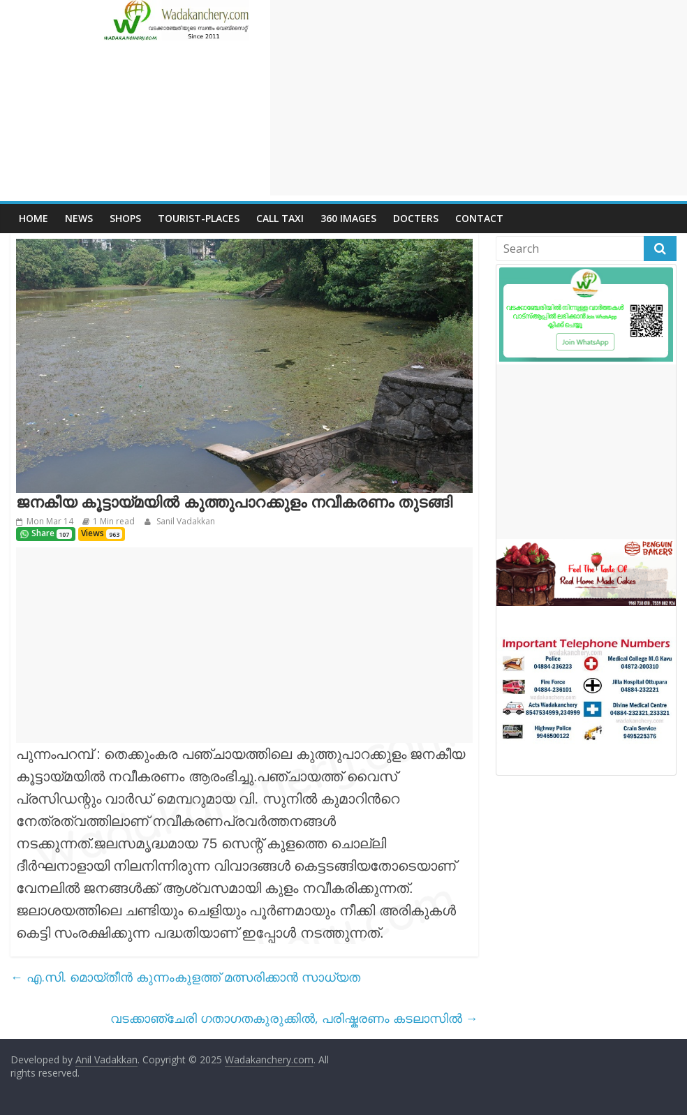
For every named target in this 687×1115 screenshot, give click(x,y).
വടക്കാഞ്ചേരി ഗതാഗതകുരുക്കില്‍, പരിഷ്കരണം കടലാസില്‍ (294, 1018)
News (79, 218)
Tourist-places (198, 218)
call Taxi (280, 218)
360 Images (348, 218)
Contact (479, 218)
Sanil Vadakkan (184, 521)
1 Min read (114, 521)
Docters (415, 218)
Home (33, 218)
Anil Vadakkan (106, 1059)
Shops (125, 218)
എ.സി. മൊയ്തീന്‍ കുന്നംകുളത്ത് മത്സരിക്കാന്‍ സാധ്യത (185, 976)
